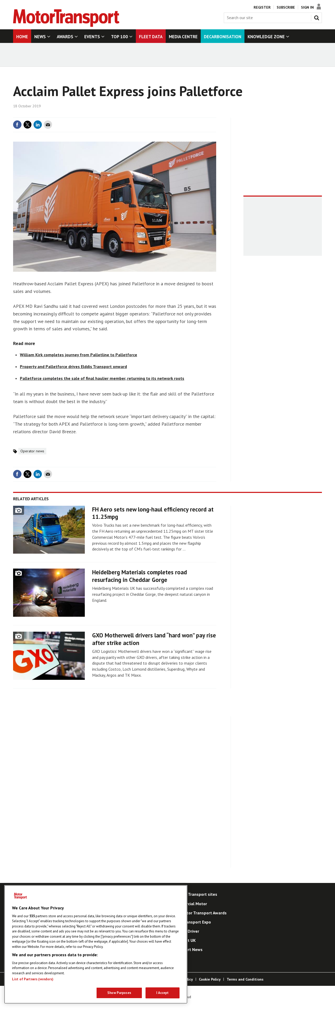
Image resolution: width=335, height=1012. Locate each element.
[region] (95, 944)
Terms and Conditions (245, 979)
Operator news (32, 451)
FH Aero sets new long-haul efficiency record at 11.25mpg (153, 513)
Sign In (307, 7)
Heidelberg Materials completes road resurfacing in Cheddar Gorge (139, 575)
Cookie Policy (210, 979)
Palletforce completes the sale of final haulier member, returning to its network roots (102, 378)
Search (318, 17)
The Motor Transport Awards (199, 912)
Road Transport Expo (191, 922)
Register (262, 7)
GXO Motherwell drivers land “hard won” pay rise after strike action (154, 639)
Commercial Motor (189, 903)
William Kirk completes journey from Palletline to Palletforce (78, 354)
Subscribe (286, 7)
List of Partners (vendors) (32, 979)
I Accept (162, 993)
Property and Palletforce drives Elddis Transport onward (73, 366)
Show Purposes (119, 993)
